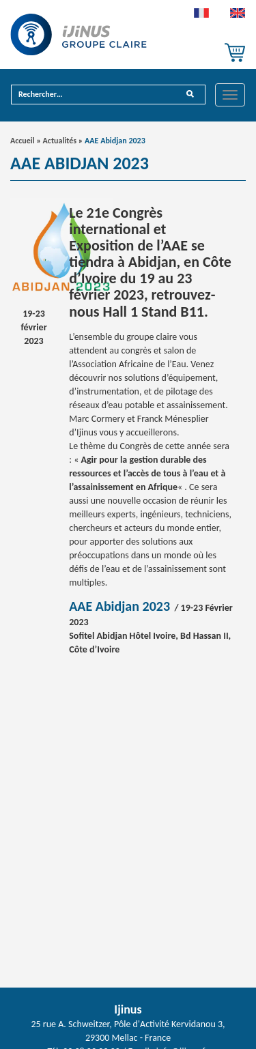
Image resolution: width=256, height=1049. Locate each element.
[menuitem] (201, 16)
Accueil (22, 140)
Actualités (60, 140)
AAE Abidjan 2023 (119, 606)
